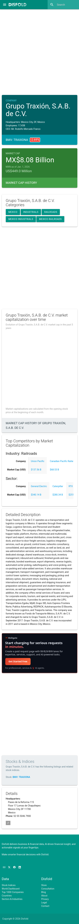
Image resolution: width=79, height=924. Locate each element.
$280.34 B (57, 494)
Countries (7, 895)
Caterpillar (57, 486)
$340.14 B (36, 494)
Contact (45, 906)
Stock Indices (9, 885)
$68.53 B (54, 469)
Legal (44, 902)
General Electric (39, 486)
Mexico (13, 212)
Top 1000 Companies (13, 892)
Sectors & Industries (12, 899)
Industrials (31, 212)
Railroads (50, 212)
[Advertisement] (39, 51)
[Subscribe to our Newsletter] (4, 867)
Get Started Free (18, 661)
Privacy (45, 899)
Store (44, 885)
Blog (43, 892)
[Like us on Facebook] (14, 867)
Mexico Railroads (50, 219)
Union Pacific (37, 461)
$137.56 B (36, 469)
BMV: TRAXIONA (21, 777)
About (44, 895)
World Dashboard (11, 888)
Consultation (47, 888)
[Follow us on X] (9, 867)
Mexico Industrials (20, 219)
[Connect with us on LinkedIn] (19, 867)
